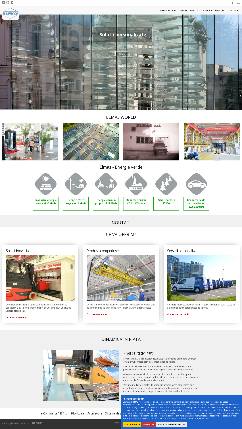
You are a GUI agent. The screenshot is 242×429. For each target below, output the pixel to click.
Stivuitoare (77, 413)
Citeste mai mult (17, 317)
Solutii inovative (18, 250)
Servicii (207, 10)
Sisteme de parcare (117, 413)
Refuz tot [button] (148, 424)
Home (116, 422)
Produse (220, 10)
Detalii (121, 52)
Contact (232, 10)
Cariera (183, 10)
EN (238, 3)
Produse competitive (103, 250)
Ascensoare (95, 413)
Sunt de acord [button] (132, 424)
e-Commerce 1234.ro (54, 413)
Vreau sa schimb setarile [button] (171, 424)
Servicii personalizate (183, 250)
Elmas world (168, 10)
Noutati (195, 10)
